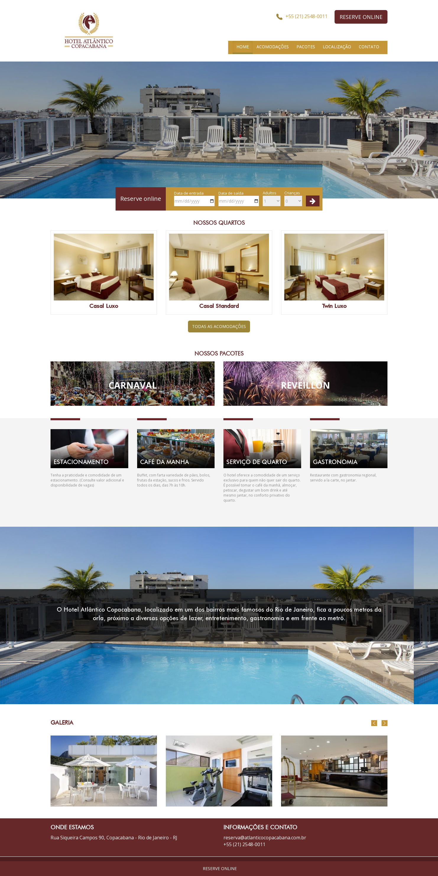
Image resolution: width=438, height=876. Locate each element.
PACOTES (305, 46)
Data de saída (238, 198)
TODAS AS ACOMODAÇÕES (219, 326)
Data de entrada (194, 198)
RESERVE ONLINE (361, 16)
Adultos (271, 198)
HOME (242, 46)
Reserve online (140, 199)
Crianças (293, 198)
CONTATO (369, 46)
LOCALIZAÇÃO (337, 46)
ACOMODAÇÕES (273, 46)
